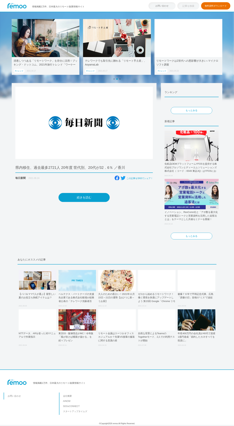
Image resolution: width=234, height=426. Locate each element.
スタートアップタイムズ (75, 411)
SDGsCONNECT (71, 406)
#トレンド (19, 71)
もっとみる (191, 110)
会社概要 (67, 396)
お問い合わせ (162, 6)
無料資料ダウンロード (216, 6)
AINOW (67, 401)
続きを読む (84, 197)
